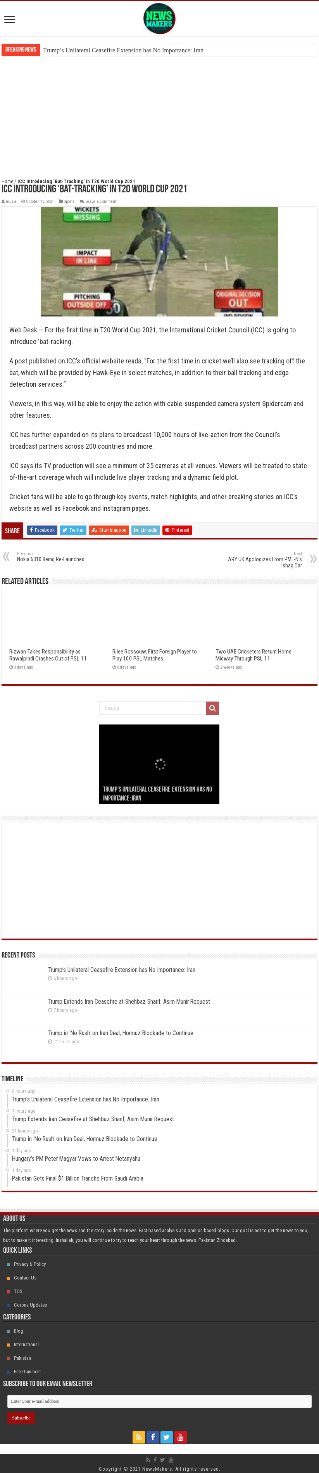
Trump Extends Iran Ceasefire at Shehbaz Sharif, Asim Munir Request (129, 1001)
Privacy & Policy (26, 1264)
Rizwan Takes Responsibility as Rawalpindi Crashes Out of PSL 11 (48, 655)
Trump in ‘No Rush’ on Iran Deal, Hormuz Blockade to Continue (120, 1033)
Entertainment (24, 1371)
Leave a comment (100, 201)
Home (7, 181)
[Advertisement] (159, 114)
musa (11, 201)
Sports (69, 201)
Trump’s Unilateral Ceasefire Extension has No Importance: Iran (123, 50)
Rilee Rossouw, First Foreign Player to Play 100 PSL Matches (154, 655)
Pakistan (19, 1358)
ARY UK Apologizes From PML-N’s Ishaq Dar (262, 560)
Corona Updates (27, 1305)
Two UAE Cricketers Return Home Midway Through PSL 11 (253, 655)
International (23, 1344)
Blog (15, 1331)
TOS (14, 1291)
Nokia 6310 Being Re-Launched (57, 556)
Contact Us (21, 1278)
